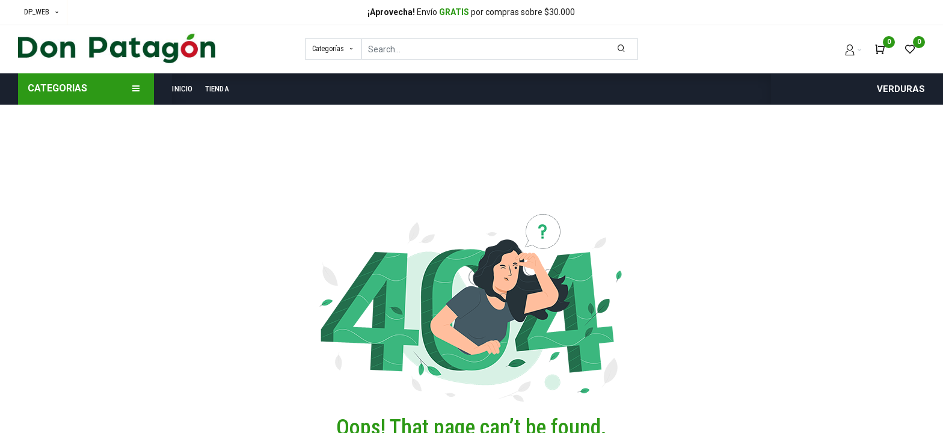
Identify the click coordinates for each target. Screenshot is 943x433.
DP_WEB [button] (37, 11)
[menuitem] (185, 89)
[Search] (621, 49)
